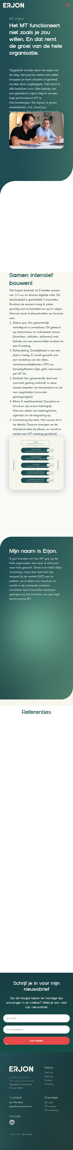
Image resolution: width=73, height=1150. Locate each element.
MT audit (49, 1102)
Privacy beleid (16, 1087)
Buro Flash (27, 1134)
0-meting (49, 1084)
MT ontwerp (50, 1106)
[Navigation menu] (67, 5)
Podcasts (49, 1076)
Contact (48, 1080)
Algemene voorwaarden (20, 1084)
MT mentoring (51, 1110)
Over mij (49, 1072)
